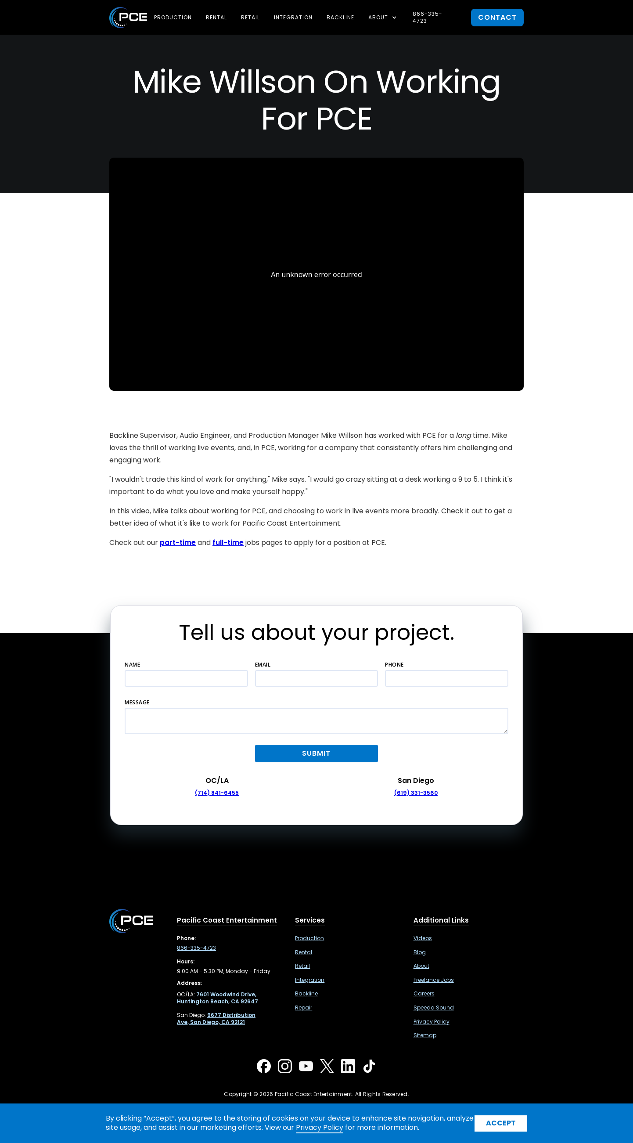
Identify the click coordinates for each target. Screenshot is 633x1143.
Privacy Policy (432, 1021)
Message (137, 702)
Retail (250, 17)
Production (173, 17)
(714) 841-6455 (217, 793)
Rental (216, 17)
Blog (420, 952)
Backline (340, 17)
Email (263, 664)
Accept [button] (501, 1123)
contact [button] (497, 17)
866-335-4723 (427, 17)
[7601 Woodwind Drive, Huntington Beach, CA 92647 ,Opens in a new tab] (217, 998)
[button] (383, 17)
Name (132, 664)
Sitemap (425, 1035)
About (421, 966)
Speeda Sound (434, 1007)
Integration (293, 17)
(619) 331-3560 (416, 793)
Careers (424, 993)
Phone (394, 664)
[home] (128, 17)
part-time (178, 542)
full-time (228, 542)
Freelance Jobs (434, 980)
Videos (423, 938)
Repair (303, 1007)
